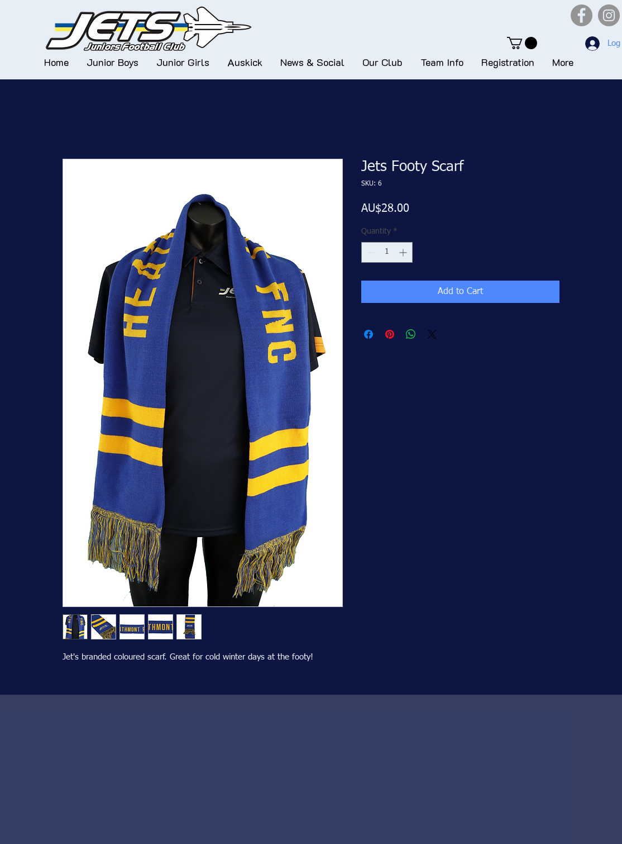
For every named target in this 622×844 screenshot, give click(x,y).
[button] (522, 43)
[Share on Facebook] (368, 334)
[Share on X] (432, 334)
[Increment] (404, 252)
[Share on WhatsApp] (411, 334)
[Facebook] (581, 15)
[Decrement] (370, 252)
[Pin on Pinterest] (389, 334)
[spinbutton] (387, 252)
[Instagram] (609, 15)
